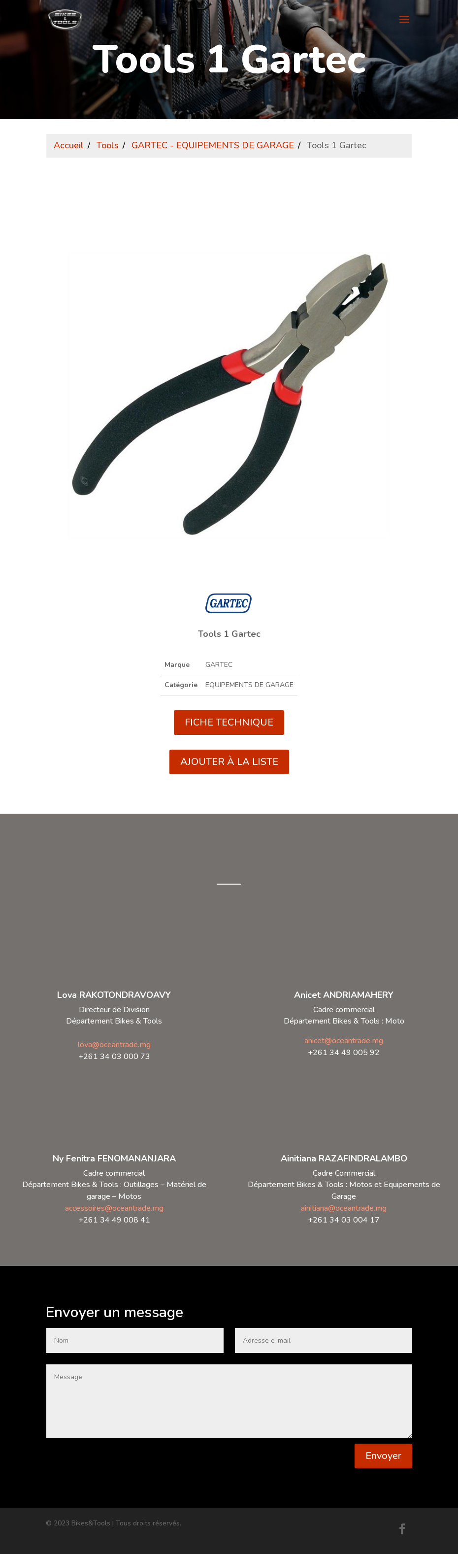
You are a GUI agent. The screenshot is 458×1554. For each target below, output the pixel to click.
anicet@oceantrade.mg (343, 1040)
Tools (108, 145)
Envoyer (383, 1455)
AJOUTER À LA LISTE (229, 761)
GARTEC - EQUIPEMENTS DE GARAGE (212, 145)
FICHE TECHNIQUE (229, 722)
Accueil (69, 145)
